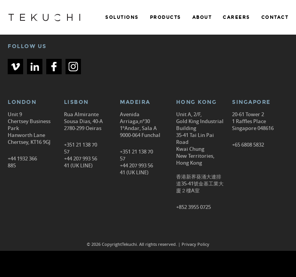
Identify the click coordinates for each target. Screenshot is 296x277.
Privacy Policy (195, 244)
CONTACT (275, 17)
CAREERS (236, 17)
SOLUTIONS (122, 17)
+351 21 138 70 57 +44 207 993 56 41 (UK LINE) (80, 155)
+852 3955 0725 (193, 207)
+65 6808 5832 (248, 144)
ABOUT (202, 17)
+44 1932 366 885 (22, 162)
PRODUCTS (165, 17)
